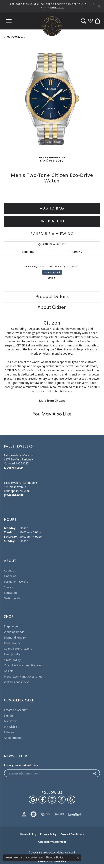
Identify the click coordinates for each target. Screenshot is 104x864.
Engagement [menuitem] (12, 626)
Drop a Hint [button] (52, 221)
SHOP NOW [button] (57, 8)
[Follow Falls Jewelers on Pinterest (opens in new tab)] (62, 800)
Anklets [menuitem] (8, 671)
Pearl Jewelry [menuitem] (12, 654)
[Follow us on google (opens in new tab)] (33, 800)
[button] (83, 21)
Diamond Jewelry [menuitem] (15, 637)
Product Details (52, 297)
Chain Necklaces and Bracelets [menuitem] (23, 665)
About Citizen (52, 307)
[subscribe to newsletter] (94, 773)
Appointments (13, 738)
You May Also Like (52, 414)
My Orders (10, 721)
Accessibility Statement (52, 842)
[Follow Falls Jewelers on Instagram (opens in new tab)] (52, 800)
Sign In (8, 715)
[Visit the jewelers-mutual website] (75, 814)
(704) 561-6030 (52, 160)
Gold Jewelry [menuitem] (12, 643)
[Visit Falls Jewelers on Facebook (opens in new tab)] (42, 800)
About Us (10, 570)
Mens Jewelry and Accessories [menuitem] (23, 676)
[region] (52, 99)
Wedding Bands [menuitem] (14, 632)
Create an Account (15, 710)
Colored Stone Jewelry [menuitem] (18, 648)
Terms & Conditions (72, 834)
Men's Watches (16, 37)
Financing (10, 576)
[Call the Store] (14, 467)
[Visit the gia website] (46, 814)
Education (10, 593)
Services (9, 587)
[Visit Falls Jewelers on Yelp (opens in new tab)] (71, 800)
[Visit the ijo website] (59, 814)
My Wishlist (11, 726)
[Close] (98, 6)
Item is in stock (52, 272)
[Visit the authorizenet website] (33, 814)
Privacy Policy (48, 834)
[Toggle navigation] (9, 21)
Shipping (28, 252)
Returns (76, 252)
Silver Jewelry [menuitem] (12, 660)
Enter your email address (21, 765)
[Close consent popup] (78, 857)
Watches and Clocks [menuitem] (16, 682)
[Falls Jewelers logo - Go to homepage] (52, 26)
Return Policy (28, 834)
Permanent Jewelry (16, 581)
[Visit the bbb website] (24, 814)
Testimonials (12, 598)
